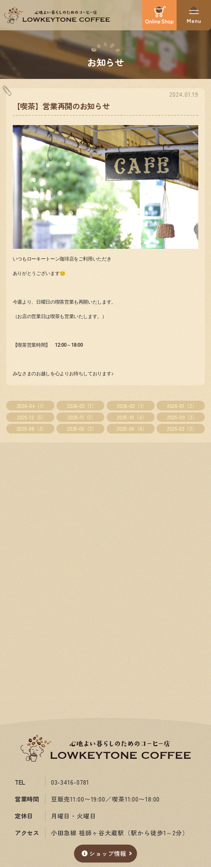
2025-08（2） (32, 428)
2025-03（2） (182, 428)
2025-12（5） (31, 417)
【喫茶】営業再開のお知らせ (61, 105)
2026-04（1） (32, 405)
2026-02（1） (132, 405)
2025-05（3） (81, 428)
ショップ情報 (104, 853)
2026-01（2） (182, 405)
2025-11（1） (81, 417)
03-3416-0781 (70, 782)
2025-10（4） (132, 417)
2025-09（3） (182, 417)
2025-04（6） (131, 428)
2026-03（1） (81, 405)
